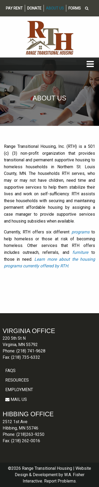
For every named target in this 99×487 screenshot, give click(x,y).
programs (80, 231)
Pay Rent (14, 8)
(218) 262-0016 (25, 440)
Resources (17, 380)
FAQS (10, 370)
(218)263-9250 (30, 434)
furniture (80, 252)
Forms (74, 8)
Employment (19, 389)
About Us (55, 8)
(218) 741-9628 (30, 350)
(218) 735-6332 (25, 357)
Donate (34, 8)
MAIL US (16, 399)
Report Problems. (60, 481)
